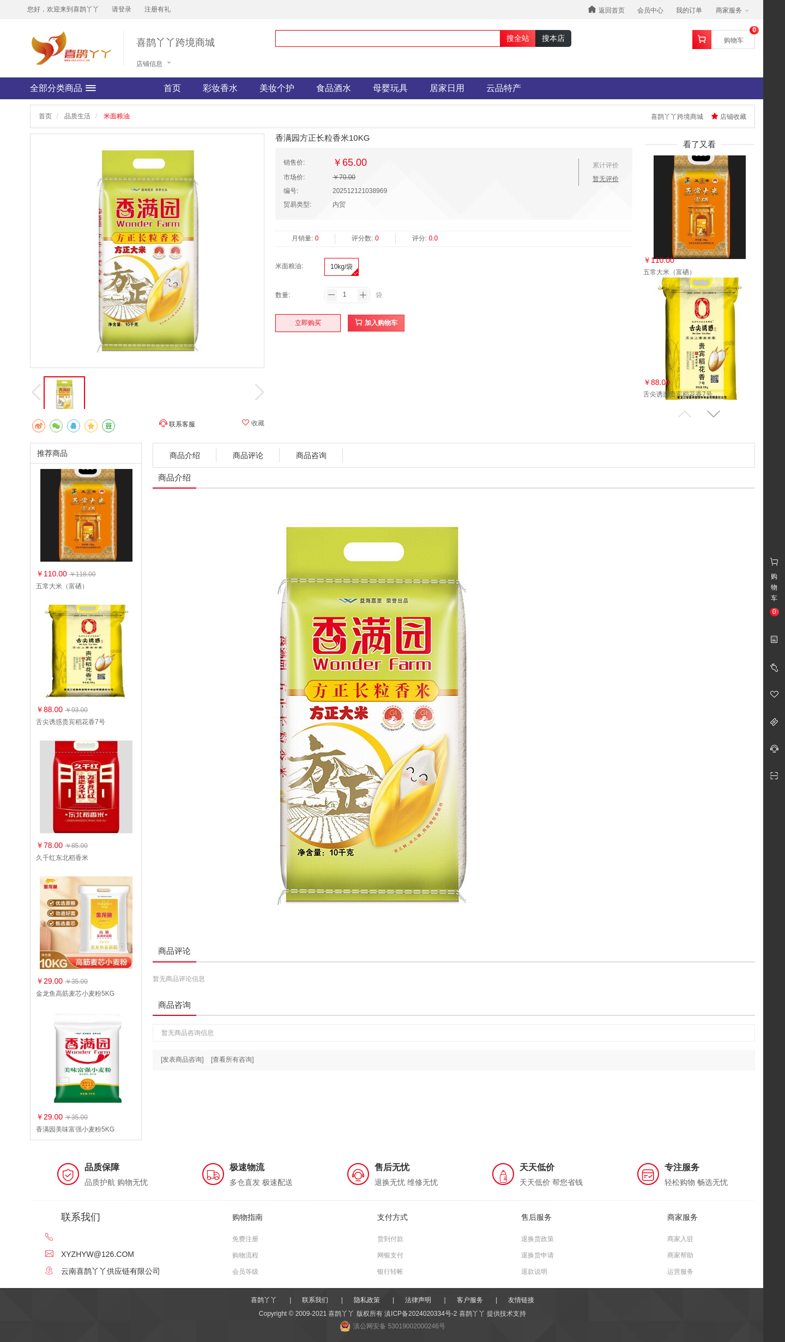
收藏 (253, 423)
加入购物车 (376, 322)
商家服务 (732, 10)
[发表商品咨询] (182, 1059)
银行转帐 (390, 1271)
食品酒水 (333, 88)
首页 (172, 88)
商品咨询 (311, 455)
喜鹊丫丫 (264, 1300)
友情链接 (521, 1300)
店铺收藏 (728, 117)
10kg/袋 (341, 266)
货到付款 (390, 1239)
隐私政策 (367, 1300)
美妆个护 (276, 88)
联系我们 (315, 1300)
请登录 (121, 9)
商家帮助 (680, 1255)
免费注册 (245, 1239)
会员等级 (245, 1271)
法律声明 (418, 1300)
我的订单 (689, 10)
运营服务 (680, 1271)
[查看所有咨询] (232, 1059)
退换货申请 (537, 1255)
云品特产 (503, 88)
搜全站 (517, 38)
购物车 (734, 40)
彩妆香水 (220, 88)
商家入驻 (680, 1239)
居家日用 (447, 88)
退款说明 (534, 1271)
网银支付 (390, 1255)
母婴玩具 (390, 88)
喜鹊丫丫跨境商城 (175, 43)
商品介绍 (185, 455)
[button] (713, 414)
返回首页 (606, 9)
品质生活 (77, 116)
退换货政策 (537, 1239)
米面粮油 (117, 116)
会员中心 (650, 10)
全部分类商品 (63, 88)
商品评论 (248, 455)
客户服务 (470, 1300)
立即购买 (308, 323)
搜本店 (553, 38)
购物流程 (245, 1255)
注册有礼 (157, 9)
